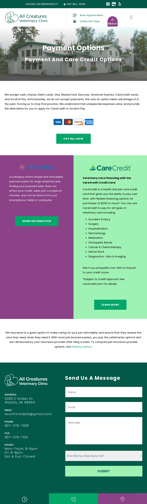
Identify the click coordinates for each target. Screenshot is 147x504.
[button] (131, 17)
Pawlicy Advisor (82, 346)
